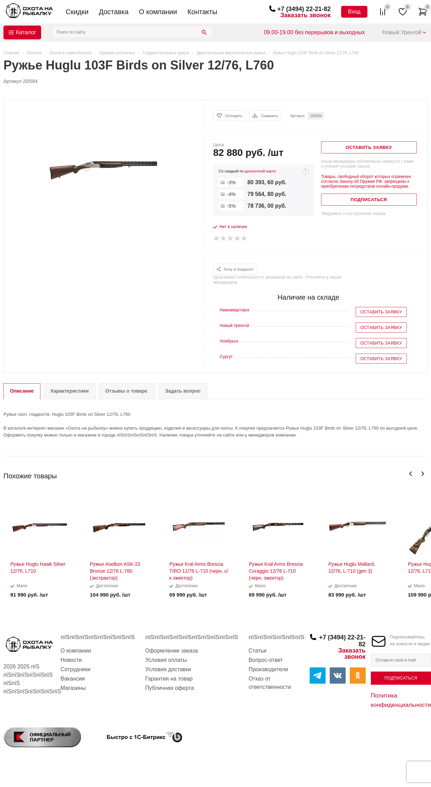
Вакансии (72, 679)
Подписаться (400, 678)
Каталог (26, 32)
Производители (268, 669)
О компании (158, 12)
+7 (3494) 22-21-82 (304, 9)
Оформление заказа (171, 651)
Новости (71, 660)
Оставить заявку (381, 312)
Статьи (257, 651)
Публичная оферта (169, 688)
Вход (354, 12)
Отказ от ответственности (270, 683)
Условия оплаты (166, 660)
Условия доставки (168, 669)
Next (423, 474)
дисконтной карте (260, 171)
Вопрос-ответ (266, 660)
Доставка (114, 12)
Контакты (202, 12)
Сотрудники (75, 669)
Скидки (77, 12)
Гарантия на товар (169, 679)
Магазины (73, 688)
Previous (411, 474)
